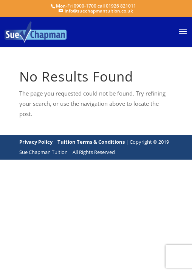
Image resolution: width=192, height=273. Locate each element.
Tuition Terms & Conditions (91, 141)
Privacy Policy (36, 141)
